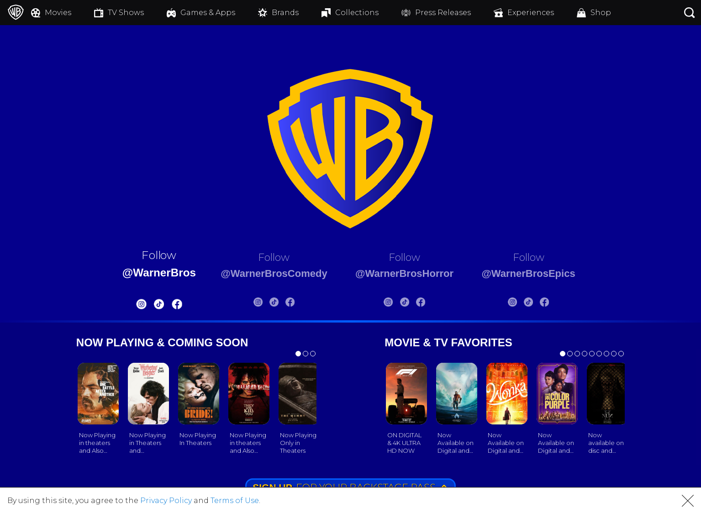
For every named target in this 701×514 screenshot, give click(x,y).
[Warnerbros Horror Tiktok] (410, 303)
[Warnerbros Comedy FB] (283, 303)
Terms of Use (235, 500)
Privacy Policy (166, 500)
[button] (688, 501)
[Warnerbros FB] (159, 306)
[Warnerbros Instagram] (124, 306)
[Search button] (689, 12)
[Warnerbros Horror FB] (426, 303)
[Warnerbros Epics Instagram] (529, 303)
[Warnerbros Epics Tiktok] (545, 303)
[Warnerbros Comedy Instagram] (250, 303)
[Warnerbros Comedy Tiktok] (266, 303)
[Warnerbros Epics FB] (561, 303)
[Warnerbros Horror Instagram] (394, 303)
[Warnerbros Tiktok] (141, 306)
